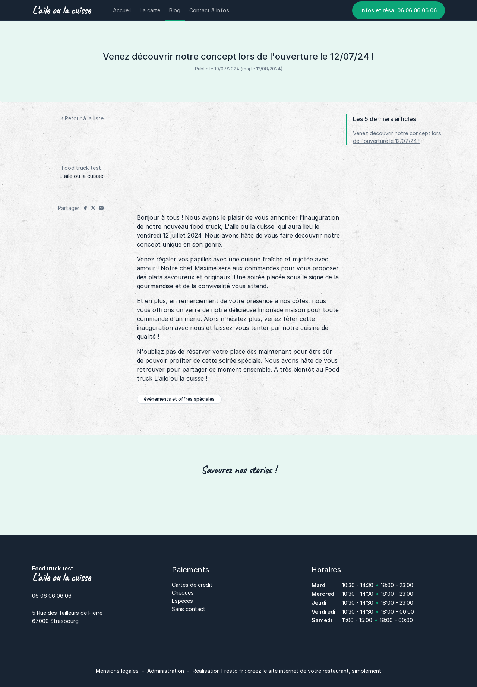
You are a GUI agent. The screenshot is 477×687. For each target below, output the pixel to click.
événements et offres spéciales (179, 399)
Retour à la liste (82, 118)
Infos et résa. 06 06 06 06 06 (398, 10)
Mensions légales (117, 671)
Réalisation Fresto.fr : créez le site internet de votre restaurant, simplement (287, 671)
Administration (165, 671)
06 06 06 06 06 (52, 595)
